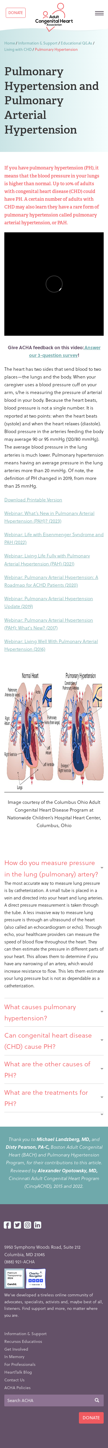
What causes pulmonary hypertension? (53, 1012)
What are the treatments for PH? (53, 1097)
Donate (15, 12)
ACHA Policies (17, 1388)
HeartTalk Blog (18, 1372)
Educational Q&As (76, 43)
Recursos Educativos (23, 1341)
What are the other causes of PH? (53, 1069)
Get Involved (16, 1349)
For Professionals (19, 1364)
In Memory (14, 1357)
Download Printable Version (33, 499)
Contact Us (14, 1380)
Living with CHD (18, 49)
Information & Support (38, 43)
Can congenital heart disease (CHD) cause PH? (53, 1040)
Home (9, 43)
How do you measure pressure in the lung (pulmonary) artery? (53, 868)
